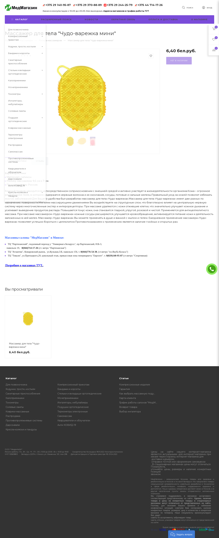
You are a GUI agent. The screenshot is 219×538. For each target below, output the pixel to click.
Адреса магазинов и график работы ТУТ (126, 11)
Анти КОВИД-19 (66, 425)
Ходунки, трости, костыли (20, 389)
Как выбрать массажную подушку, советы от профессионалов (139, 393)
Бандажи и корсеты (68, 389)
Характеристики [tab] (17, 161)
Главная (9, 40)
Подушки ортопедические (73, 407)
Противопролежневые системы (24, 420)
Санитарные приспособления (23, 393)
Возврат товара (128, 407)
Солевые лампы (15, 407)
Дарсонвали (13, 425)
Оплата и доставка (163, 19)
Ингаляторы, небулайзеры (72, 402)
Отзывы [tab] (40, 161)
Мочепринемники (67, 398)
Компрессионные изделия (134, 384)
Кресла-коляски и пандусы (21, 429)
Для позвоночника (16, 384)
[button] (181, 534)
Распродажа (13, 416)
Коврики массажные (17, 411)
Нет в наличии (179, 60)
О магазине (199, 19)
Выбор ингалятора (130, 411)
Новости (91, 19)
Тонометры (12, 402)
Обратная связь (123, 19)
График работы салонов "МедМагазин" (139, 402)
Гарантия (124, 389)
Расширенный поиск (56, 19)
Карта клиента (127, 398)
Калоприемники (15, 398)
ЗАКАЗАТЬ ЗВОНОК (213, 269)
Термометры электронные (72, 411)
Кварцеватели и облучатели (73, 420)
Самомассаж (64, 416)
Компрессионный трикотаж (73, 384)
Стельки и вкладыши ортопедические (79, 393)
